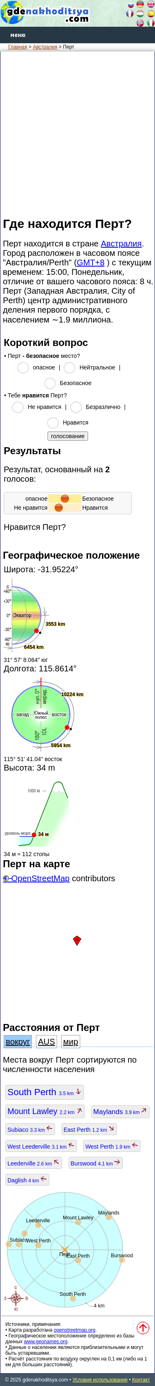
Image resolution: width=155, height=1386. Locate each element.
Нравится (75, 422)
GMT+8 (91, 262)
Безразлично (103, 407)
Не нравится (44, 407)
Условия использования (99, 1380)
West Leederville (41, 1146)
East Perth (89, 1129)
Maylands (120, 1112)
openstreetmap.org (74, 1330)
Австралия (45, 47)
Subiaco (30, 1129)
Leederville (33, 1163)
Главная (17, 47)
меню (18, 35)
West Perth (111, 1146)
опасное (44, 367)
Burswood (96, 1163)
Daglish (27, 1180)
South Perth (44, 1092)
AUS (46, 1041)
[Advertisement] (77, 133)
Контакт (141, 1380)
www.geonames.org (45, 1341)
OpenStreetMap (40, 878)
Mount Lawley (45, 1111)
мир (70, 1041)
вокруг (18, 1041)
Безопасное (75, 383)
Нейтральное (97, 367)
